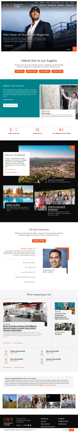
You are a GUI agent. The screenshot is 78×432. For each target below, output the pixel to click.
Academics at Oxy (8, 99)
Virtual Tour (57, 71)
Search (73, 8)
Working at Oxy (44, 418)
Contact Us (43, 421)
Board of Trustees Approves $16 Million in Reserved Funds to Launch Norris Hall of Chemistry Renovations (20, 328)
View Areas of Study (10, 105)
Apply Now (19, 71)
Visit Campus (45, 71)
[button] (4, 27)
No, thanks (65, 429)
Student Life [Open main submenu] (69, 5)
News (66, 2)
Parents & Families (55, 2)
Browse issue (9, 46)
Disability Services (62, 424)
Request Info (32, 71)
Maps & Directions (45, 424)
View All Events (7, 367)
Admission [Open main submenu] (43, 5)
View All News (7, 343)
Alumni (36, 2)
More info (34, 429)
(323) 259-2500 (19, 422)
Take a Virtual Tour (10, 169)
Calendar (72, 2)
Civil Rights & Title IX (63, 421)
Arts (63, 2)
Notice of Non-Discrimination (50, 385)
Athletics (42, 2)
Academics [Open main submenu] (61, 5)
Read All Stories (39, 240)
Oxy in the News (18, 343)
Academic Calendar (19, 367)
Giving (47, 2)
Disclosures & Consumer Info (48, 426)
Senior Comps (45, 113)
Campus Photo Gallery (11, 172)
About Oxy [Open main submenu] (34, 5)
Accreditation (61, 418)
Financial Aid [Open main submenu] (52, 5)
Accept (71, 430)
